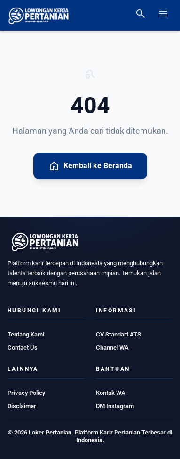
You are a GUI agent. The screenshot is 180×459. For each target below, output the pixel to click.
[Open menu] (163, 15)
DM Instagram (115, 406)
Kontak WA (110, 392)
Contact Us (23, 347)
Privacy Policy (26, 392)
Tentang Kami (26, 334)
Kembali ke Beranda (90, 165)
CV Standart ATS (118, 334)
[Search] (140, 15)
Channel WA (112, 347)
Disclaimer (22, 406)
